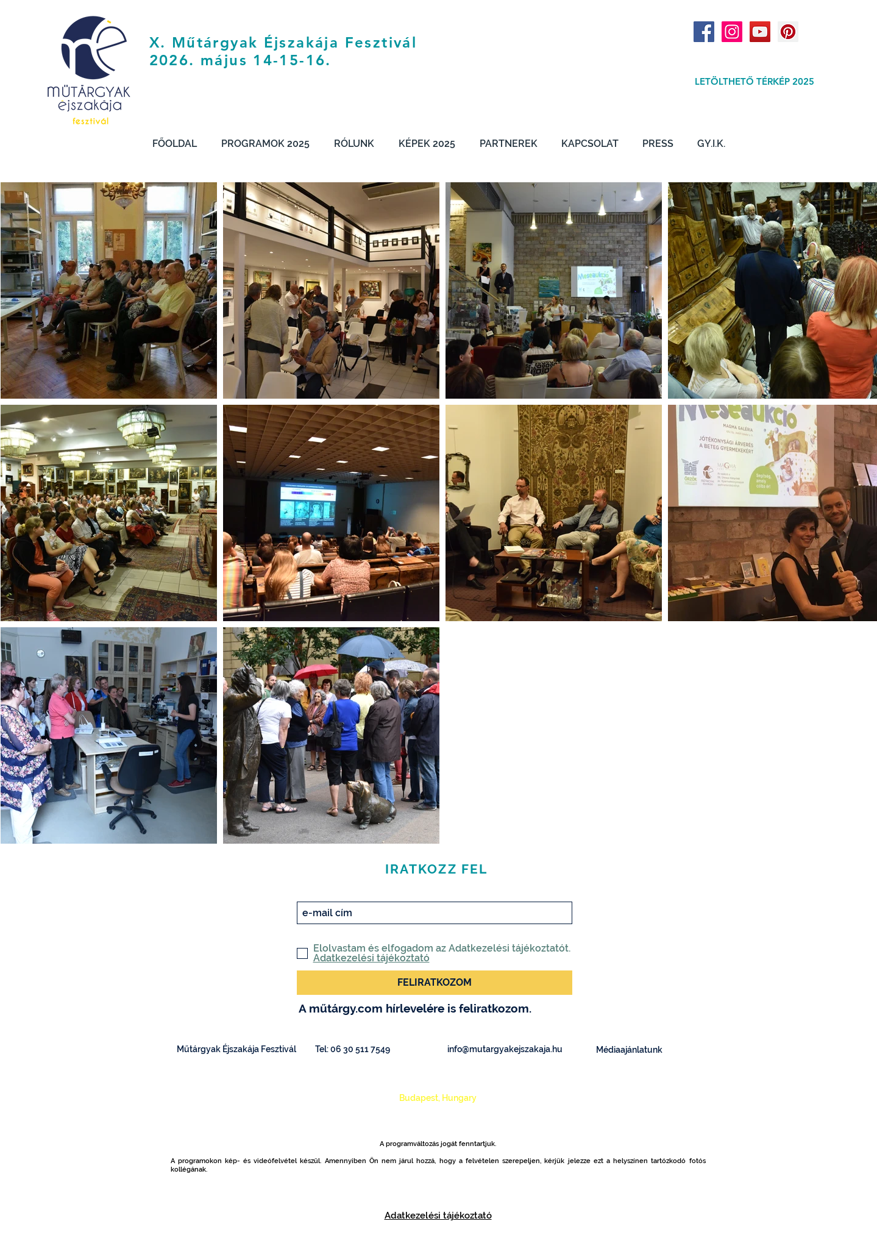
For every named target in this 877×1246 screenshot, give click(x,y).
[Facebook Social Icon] (704, 31)
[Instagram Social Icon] (732, 31)
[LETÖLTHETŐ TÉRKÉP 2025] (755, 81)
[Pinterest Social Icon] (788, 31)
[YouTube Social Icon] (760, 31)
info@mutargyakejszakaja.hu (505, 1049)
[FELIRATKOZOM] (434, 982)
